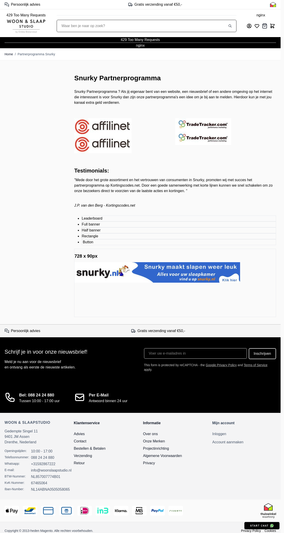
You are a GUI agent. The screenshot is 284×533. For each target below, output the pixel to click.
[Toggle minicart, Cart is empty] (272, 26)
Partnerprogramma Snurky (36, 54)
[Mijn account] (249, 26)
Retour (79, 463)
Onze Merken (154, 441)
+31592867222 (43, 464)
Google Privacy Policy (221, 365)
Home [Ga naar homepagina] (9, 54)
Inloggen (219, 434)
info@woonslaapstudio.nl (51, 470)
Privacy (149, 463)
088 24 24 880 (42, 457)
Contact (80, 441)
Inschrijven (262, 353)
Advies (79, 434)
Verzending (83, 456)
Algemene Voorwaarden (162, 456)
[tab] (178, 218)
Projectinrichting (156, 448)
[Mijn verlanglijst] (257, 26)
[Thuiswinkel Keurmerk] (273, 4)
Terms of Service (255, 365)
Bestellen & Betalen (90, 448)
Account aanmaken (227, 442)
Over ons (150, 434)
